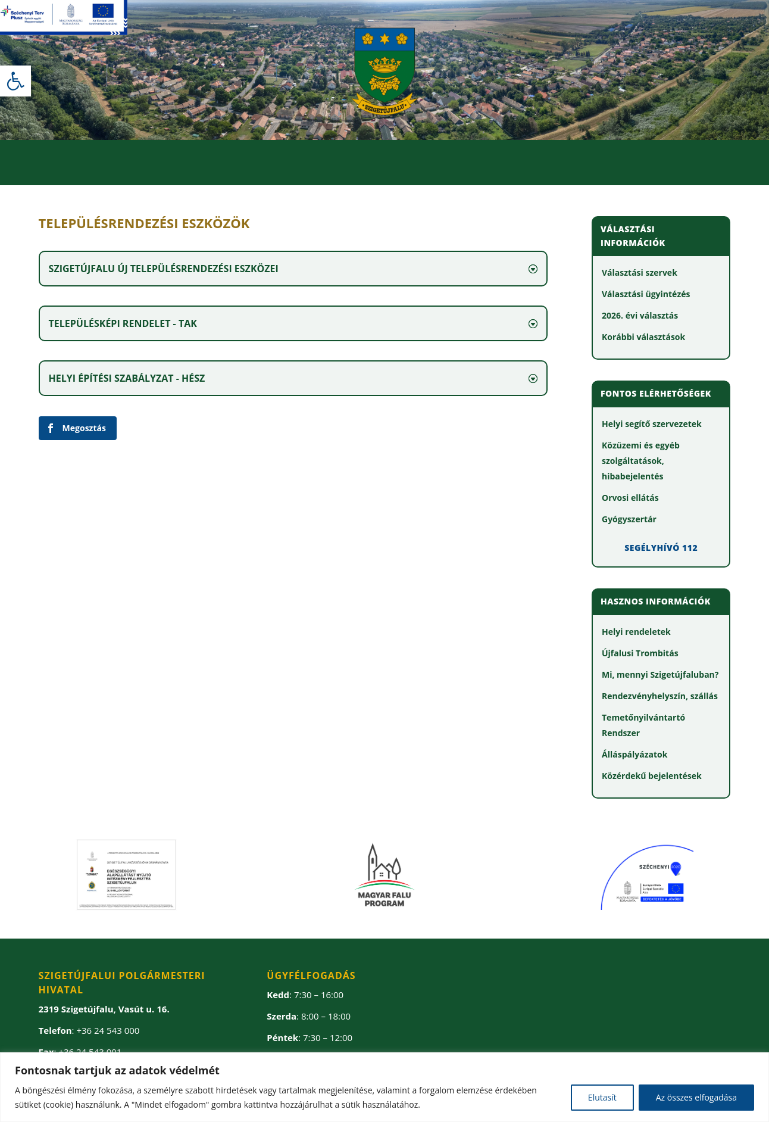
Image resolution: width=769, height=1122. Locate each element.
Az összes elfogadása (696, 1097)
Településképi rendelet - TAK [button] (123, 323)
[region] (384, 1087)
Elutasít (602, 1097)
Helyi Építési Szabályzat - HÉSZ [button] (127, 378)
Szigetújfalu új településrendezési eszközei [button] (164, 268)
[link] (15, 81)
